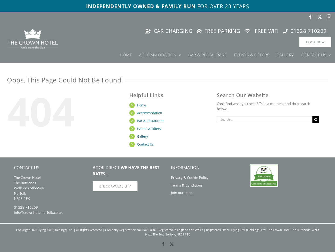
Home (141, 105)
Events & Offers (149, 128)
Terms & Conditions (187, 185)
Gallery (142, 136)
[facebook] (310, 17)
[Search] (315, 119)
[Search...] (264, 119)
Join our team (182, 192)
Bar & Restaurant (150, 121)
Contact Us (145, 144)
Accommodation (149, 113)
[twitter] (319, 17)
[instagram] (329, 17)
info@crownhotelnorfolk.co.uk (38, 212)
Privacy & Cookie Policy (189, 177)
